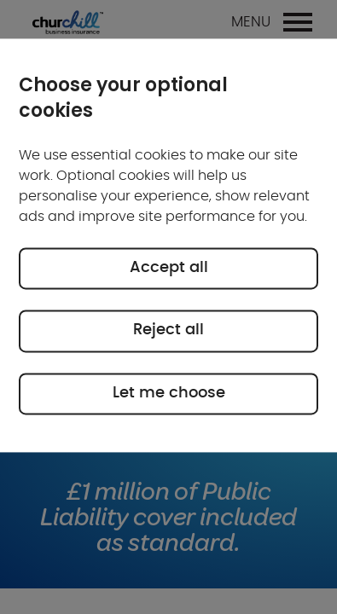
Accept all (169, 267)
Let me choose (169, 393)
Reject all (168, 331)
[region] (168, 245)
